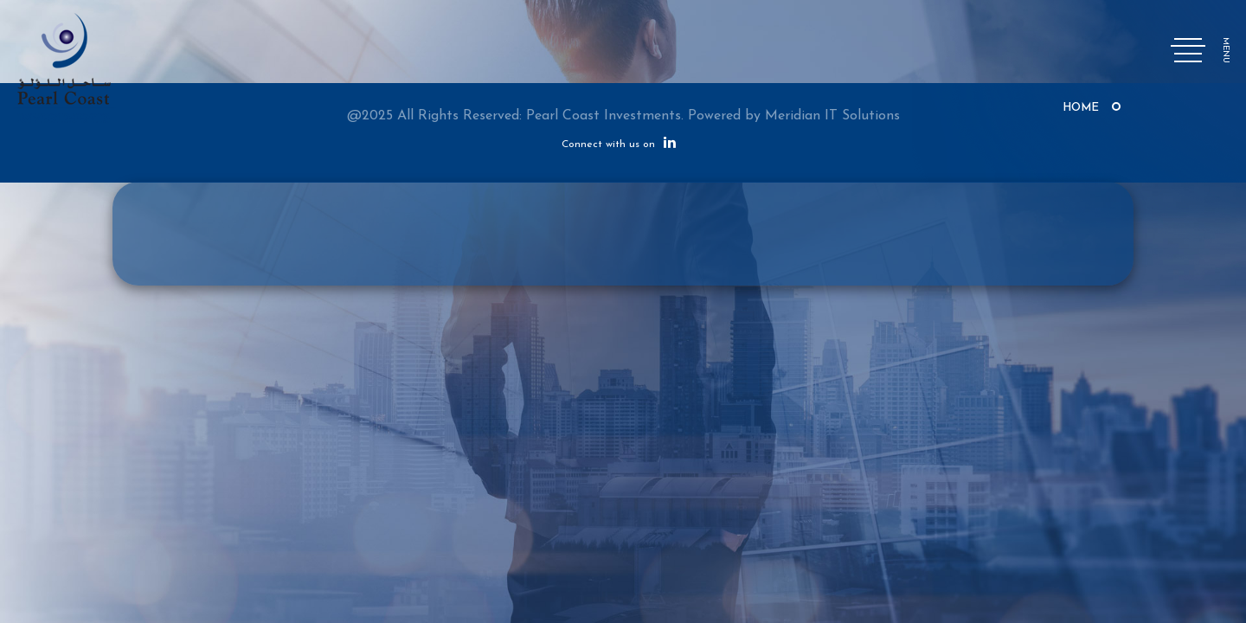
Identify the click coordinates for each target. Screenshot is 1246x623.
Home (1081, 107)
